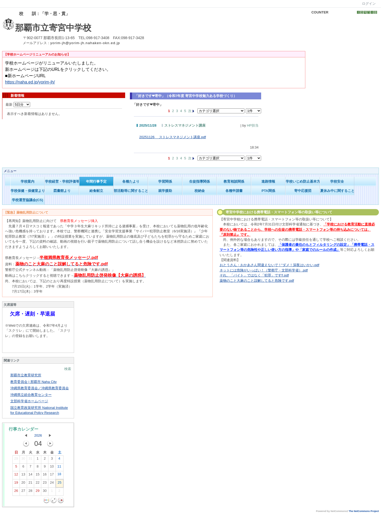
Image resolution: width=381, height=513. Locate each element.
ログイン (369, 4)
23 (45, 483)
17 (52, 475)
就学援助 (165, 191)
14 (30, 475)
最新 (18, 105)
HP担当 (252, 125)
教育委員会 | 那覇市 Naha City (33, 382)
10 (52, 467)
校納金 (199, 191)
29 (16, 459)
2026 (38, 435)
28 (30, 492)
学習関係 (165, 181)
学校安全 (337, 181)
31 (30, 459)
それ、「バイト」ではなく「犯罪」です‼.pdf (254, 275)
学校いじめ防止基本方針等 (303, 181)
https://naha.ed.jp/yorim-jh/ (30, 82)
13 (23, 475)
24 (52, 483)
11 (59, 467)
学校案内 (27, 181)
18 (59, 475)
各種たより (130, 181)
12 (16, 475)
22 (37, 483)
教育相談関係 (234, 181)
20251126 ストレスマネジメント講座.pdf (172, 137)
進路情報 (268, 181)
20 (23, 483)
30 (23, 459)
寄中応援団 (302, 191)
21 (30, 483)
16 (45, 475)
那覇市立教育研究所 (25, 375)
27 (23, 492)
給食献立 (96, 191)
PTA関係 (268, 191)
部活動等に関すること (131, 191)
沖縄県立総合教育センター (31, 395)
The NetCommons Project (364, 511)
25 (59, 483)
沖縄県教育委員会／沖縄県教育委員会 (39, 388)
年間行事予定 (96, 181)
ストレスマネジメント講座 (185, 125)
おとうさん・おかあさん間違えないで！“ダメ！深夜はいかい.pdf (269, 265)
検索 (67, 369)
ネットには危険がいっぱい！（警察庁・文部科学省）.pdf (264, 270)
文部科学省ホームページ (29, 401)
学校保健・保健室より (28, 191)
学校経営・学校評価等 (62, 181)
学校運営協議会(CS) (27, 200)
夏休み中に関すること (337, 191)
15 (37, 475)
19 (16, 483)
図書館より (62, 191)
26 (16, 492)
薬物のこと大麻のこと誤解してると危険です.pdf (257, 281)
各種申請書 (234, 191)
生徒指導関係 (199, 181)
